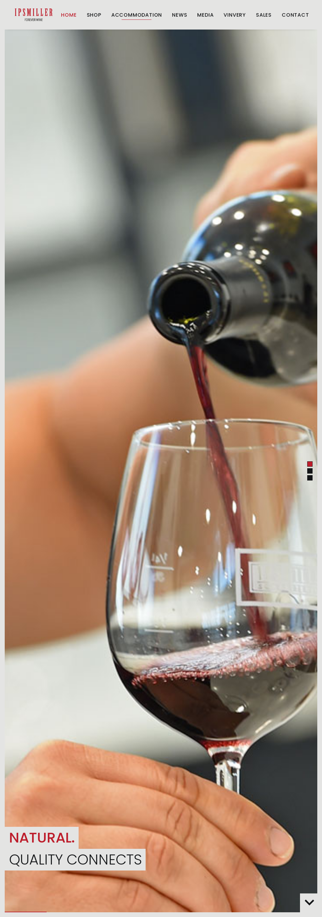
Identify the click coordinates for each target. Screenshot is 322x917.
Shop (94, 15)
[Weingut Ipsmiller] (34, 14)
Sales (264, 15)
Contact (295, 15)
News (179, 15)
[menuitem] (69, 15)
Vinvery (235, 15)
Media (205, 15)
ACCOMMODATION (136, 15)
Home (68, 15)
